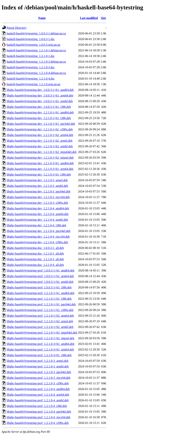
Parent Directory (17, 27)
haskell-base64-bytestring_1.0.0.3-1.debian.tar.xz (36, 33)
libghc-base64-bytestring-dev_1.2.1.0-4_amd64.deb (38, 208)
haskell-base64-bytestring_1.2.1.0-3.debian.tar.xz (36, 61)
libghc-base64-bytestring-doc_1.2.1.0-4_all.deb (35, 264)
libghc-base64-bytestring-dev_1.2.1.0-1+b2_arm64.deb (40, 135)
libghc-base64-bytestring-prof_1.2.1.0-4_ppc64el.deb (39, 411)
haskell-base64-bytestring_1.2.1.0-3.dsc (31, 67)
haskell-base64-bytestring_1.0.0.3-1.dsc (31, 39)
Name (42, 18)
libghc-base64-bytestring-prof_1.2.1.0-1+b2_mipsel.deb (40, 338)
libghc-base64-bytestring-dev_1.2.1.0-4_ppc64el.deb (38, 231)
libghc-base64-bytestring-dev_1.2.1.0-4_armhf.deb (37, 219)
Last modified (89, 18)
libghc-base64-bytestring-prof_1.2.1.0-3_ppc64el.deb (39, 372)
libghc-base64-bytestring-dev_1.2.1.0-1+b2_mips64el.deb (42, 152)
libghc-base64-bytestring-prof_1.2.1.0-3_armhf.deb (38, 366)
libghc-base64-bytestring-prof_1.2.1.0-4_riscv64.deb (38, 417)
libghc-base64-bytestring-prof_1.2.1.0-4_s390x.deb (38, 422)
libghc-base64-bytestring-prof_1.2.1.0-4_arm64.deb (38, 394)
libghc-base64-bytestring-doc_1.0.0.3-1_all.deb (35, 247)
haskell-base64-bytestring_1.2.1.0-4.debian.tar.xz (36, 73)
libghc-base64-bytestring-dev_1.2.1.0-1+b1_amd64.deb (40, 112)
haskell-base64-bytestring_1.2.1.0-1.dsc (31, 56)
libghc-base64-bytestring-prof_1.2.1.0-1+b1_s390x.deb (40, 310)
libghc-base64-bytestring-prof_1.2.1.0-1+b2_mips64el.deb (42, 332)
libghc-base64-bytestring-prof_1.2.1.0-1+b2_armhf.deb (40, 327)
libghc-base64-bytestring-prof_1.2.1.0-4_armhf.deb (38, 400)
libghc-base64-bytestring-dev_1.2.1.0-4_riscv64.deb (38, 236)
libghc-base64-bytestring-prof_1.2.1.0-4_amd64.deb (38, 389)
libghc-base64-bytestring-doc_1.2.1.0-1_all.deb (35, 253)
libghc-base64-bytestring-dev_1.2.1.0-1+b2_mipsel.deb (40, 157)
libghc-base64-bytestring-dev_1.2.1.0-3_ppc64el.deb (38, 191)
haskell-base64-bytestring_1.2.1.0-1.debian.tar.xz (36, 50)
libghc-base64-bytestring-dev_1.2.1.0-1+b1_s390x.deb (40, 129)
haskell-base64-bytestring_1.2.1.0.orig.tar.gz (33, 84)
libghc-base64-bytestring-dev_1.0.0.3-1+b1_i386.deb (39, 106)
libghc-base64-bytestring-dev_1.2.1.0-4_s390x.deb (37, 242)
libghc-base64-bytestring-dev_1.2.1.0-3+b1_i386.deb (39, 174)
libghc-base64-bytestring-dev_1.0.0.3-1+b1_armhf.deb (40, 101)
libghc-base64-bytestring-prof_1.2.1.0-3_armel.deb (37, 360)
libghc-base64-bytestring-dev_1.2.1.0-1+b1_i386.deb (39, 118)
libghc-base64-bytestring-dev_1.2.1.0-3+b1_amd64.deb (40, 163)
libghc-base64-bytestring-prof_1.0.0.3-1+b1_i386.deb (39, 287)
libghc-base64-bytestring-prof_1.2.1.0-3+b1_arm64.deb (40, 349)
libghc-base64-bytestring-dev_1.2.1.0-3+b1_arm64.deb (40, 168)
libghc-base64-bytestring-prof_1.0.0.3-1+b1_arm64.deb (40, 276)
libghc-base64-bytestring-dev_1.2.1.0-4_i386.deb (36, 225)
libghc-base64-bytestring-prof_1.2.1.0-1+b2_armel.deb (40, 321)
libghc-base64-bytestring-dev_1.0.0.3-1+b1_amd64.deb (40, 89)
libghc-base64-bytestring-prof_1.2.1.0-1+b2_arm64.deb (40, 315)
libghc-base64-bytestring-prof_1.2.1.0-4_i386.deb (37, 406)
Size (103, 18)
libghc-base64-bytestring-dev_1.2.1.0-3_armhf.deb (37, 185)
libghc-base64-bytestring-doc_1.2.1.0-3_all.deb (35, 259)
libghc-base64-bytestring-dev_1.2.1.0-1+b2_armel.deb (39, 140)
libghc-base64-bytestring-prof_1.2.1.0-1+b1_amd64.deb (40, 293)
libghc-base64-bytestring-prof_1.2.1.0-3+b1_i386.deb (39, 355)
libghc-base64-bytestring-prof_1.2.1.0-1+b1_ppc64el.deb (41, 304)
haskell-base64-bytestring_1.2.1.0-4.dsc (31, 78)
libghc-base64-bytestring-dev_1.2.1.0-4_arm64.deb (38, 214)
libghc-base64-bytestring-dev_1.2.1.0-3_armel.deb (37, 180)
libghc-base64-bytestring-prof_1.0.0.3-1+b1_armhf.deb (40, 281)
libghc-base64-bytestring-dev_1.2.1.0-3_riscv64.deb (38, 197)
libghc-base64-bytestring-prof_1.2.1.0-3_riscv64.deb (38, 377)
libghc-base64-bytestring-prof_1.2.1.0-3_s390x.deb (38, 383)
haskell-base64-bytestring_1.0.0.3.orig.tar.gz (33, 44)
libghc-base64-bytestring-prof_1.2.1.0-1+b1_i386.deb (39, 298)
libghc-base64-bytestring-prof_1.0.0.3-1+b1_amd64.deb (40, 270)
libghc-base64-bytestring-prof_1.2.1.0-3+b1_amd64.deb (40, 343)
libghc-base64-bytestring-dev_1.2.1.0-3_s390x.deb (37, 202)
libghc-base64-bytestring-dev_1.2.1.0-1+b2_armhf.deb (40, 146)
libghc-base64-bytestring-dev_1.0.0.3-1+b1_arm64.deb (40, 95)
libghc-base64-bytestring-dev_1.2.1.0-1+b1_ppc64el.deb (41, 123)
